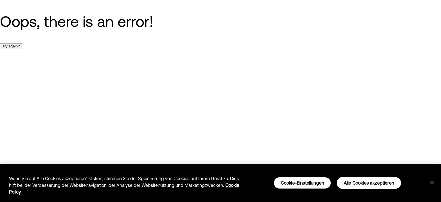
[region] (220, 183)
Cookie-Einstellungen (302, 182)
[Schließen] (432, 182)
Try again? (11, 46)
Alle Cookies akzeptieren (369, 182)
